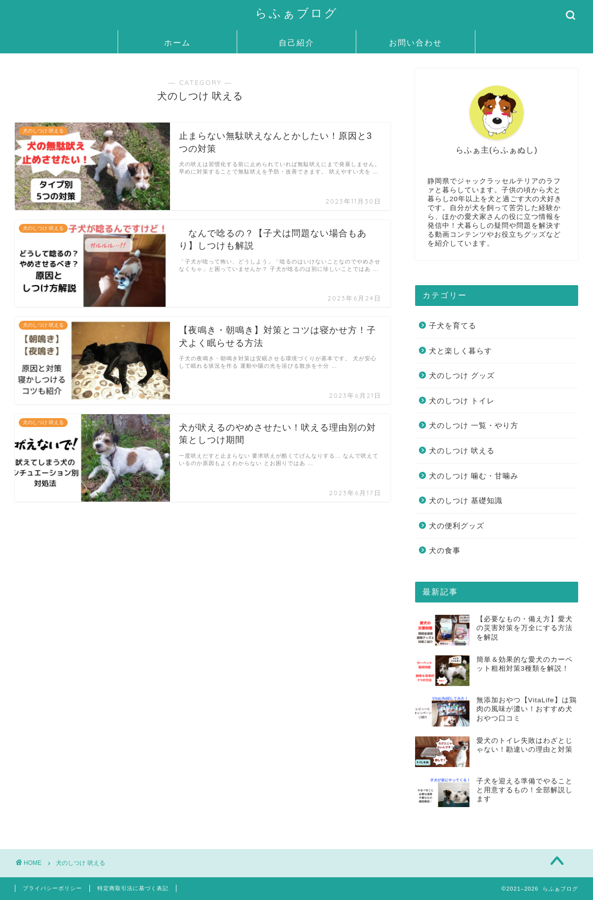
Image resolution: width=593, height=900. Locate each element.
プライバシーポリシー (52, 888)
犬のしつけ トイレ (462, 400)
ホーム (177, 42)
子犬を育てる (452, 325)
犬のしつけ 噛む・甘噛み (473, 475)
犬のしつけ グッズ (462, 375)
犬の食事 (445, 550)
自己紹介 (296, 42)
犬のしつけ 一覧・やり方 (473, 425)
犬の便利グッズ (456, 525)
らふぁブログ (296, 12)
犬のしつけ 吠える (462, 450)
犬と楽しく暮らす (460, 350)
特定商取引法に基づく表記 (133, 888)
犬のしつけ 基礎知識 (466, 500)
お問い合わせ (415, 42)
